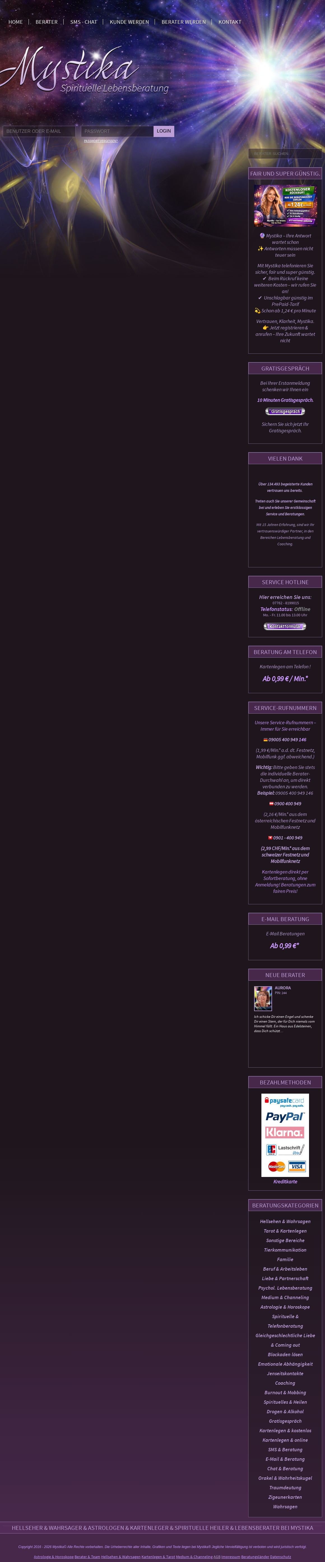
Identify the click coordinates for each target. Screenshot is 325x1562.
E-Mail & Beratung (285, 1459)
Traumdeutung (285, 1487)
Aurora (283, 987)
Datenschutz (280, 1556)
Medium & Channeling (285, 1297)
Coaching (285, 1383)
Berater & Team (87, 1556)
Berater (47, 21)
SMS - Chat (83, 21)
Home (15, 21)
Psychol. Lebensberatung (285, 1288)
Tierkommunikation (285, 1250)
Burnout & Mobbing (285, 1392)
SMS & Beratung (285, 1449)
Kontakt (230, 21)
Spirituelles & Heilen (285, 1402)
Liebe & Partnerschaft (285, 1278)
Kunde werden (129, 21)
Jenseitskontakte (285, 1373)
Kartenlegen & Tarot (158, 1556)
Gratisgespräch (285, 1421)
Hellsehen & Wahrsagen (285, 1221)
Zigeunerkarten (285, 1497)
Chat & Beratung (285, 1468)
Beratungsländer (255, 1556)
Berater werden (184, 21)
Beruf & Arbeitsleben (285, 1269)
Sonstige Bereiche (285, 1240)
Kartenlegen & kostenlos (285, 1430)
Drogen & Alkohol (285, 1411)
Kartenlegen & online (285, 1440)
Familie (285, 1259)
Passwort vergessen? (101, 141)
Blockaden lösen (285, 1354)
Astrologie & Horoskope (285, 1307)
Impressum (230, 1556)
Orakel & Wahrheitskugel (285, 1478)
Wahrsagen (285, 1506)
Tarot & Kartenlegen (285, 1231)
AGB (216, 1556)
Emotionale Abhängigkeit (285, 1364)
